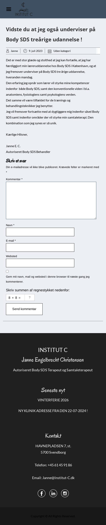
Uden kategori (62, 50)
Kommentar (14, 179)
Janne (14, 50)
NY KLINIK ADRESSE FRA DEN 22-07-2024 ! (53, 410)
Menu (10, 9)
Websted (11, 256)
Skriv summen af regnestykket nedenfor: (38, 290)
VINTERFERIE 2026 (53, 400)
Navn (10, 225)
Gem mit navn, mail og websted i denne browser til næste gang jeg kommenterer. (48, 279)
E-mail (11, 240)
